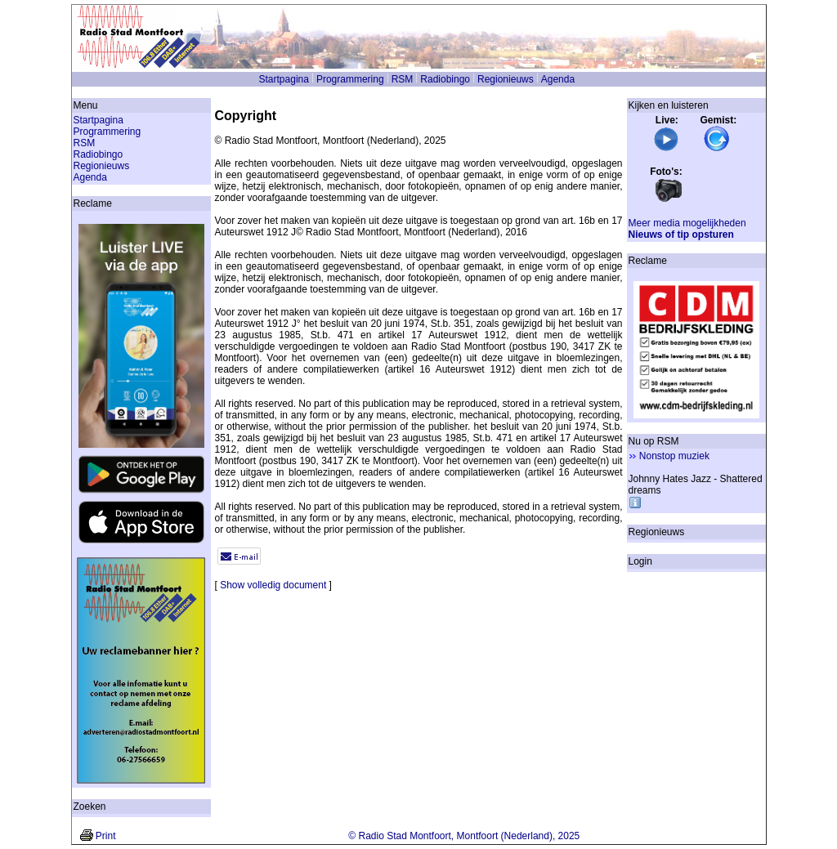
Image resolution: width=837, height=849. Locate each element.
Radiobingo (445, 79)
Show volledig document (273, 585)
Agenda (558, 79)
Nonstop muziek (674, 456)
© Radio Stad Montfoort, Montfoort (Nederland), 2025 (464, 836)
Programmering (350, 79)
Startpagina (284, 79)
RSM (403, 79)
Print (106, 836)
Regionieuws (505, 79)
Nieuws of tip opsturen (681, 234)
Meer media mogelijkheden (687, 223)
